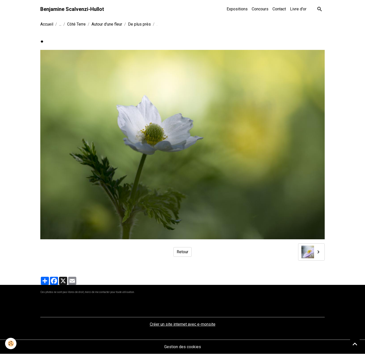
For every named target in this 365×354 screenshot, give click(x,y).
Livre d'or (298, 9)
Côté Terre (76, 24)
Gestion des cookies (182, 346)
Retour (182, 251)
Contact (279, 9)
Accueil (46, 24)
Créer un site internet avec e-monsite (182, 324)
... (60, 24)
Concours (260, 9)
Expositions (237, 9)
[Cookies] (10, 343)
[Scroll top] (355, 344)
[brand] (72, 9)
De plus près (139, 24)
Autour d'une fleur (107, 24)
